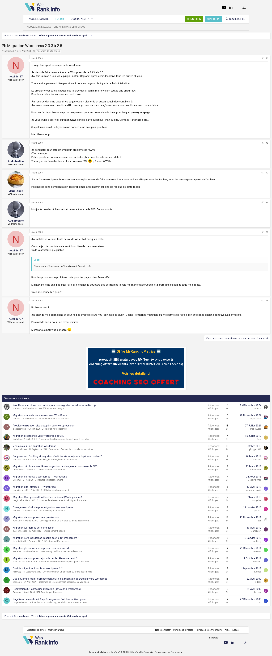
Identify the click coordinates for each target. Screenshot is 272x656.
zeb (236, 524)
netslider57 (33, 51)
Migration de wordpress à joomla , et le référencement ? (68, 562)
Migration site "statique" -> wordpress (57, 490)
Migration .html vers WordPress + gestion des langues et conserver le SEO (78, 470)
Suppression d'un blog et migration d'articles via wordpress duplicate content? (80, 460)
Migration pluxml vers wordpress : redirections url (64, 551)
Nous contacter (161, 630)
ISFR (38, 565)
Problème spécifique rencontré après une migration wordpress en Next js (77, 408)
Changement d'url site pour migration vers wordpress (66, 511)
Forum (61, 18)
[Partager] (239, 58)
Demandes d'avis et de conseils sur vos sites (94, 453)
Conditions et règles (181, 630)
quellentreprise (43, 534)
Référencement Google (76, 412)
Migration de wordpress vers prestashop (59, 521)
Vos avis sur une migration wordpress (57, 449)
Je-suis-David (42, 545)
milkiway (40, 575)
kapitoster (41, 585)
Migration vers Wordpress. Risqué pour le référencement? (69, 541)
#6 (244, 300)
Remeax (40, 596)
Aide (225, 630)
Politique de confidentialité (207, 630)
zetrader (40, 555)
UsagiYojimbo (231, 422)
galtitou (234, 514)
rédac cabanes (43, 453)
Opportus (40, 483)
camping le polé (43, 494)
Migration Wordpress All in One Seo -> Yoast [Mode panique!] (71, 500)
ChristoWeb (41, 473)
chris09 (39, 422)
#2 (244, 143)
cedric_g (234, 545)
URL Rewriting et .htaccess (75, 514)
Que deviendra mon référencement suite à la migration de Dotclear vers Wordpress (83, 582)
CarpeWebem (42, 606)
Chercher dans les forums (71, 27)
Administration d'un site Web (78, 422)
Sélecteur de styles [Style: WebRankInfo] (37, 630)
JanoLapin (233, 534)
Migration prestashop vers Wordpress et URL (61, 439)
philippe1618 (232, 453)
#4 (244, 202)
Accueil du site (40, 18)
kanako (39, 524)
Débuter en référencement (78, 432)
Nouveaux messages (41, 27)
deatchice (41, 443)
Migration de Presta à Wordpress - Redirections (63, 480)
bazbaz (234, 596)
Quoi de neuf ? (82, 18)
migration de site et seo (71, 51)
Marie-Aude (232, 432)
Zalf (236, 606)
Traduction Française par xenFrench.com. (163, 652)
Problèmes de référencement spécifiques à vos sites (87, 443)
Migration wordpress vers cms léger (56, 531)
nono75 (39, 514)
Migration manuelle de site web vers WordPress (63, 419)
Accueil (234, 630)
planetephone (42, 432)
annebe (39, 412)
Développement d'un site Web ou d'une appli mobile (87, 524)
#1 (244, 58)
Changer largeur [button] (58, 630)
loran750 (234, 565)
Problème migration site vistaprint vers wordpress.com (67, 429)
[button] (94, 19)
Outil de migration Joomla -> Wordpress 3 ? (61, 572)
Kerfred (234, 575)
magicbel (40, 504)
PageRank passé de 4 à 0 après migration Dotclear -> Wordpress (73, 602)
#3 (244, 173)
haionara (40, 463)
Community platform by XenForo (116, 652)
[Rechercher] (233, 19)
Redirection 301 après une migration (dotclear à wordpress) (70, 592)
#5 (244, 232)
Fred (236, 443)
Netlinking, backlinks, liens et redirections (81, 463)
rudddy (234, 585)
